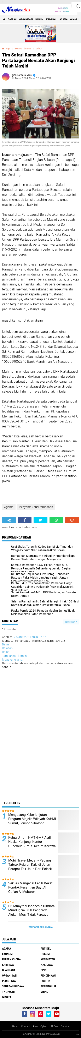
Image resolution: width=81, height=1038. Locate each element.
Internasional (12, 959)
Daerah (12, 19)
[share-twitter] (40, 520)
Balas (5, 644)
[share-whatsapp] (56, 520)
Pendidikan (48, 975)
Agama (63, 19)
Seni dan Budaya (13, 986)
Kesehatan (48, 959)
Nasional (47, 964)
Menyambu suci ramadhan (28, 48)
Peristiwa (9, 981)
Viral (44, 991)
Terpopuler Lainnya (41, 927)
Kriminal (51, 19)
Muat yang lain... (12, 659)
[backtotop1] (77, 1034)
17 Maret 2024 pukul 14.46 (29, 637)
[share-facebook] (24, 520)
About (15, 1026)
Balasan (7, 648)
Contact (25, 1026)
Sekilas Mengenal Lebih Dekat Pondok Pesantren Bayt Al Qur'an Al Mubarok (30, 887)
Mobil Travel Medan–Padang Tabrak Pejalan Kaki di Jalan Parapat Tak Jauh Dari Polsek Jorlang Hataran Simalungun (30, 866)
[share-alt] (9, 520)
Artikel (46, 948)
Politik (45, 981)
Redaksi (65, 1026)
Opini (44, 970)
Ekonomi (7, 954)
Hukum (39, 19)
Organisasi (26, 19)
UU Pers (54, 1026)
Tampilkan (71, 622)
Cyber (43, 1026)
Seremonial (49, 986)
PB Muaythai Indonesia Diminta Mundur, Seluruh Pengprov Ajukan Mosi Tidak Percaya (31, 910)
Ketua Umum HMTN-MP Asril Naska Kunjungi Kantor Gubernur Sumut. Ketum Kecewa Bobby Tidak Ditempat (32, 844)
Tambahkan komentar (16, 655)
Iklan (35, 1026)
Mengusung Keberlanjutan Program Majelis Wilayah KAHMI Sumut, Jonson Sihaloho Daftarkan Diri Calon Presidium (32, 821)
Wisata (6, 997)
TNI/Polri (8, 991)
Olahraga (8, 970)
